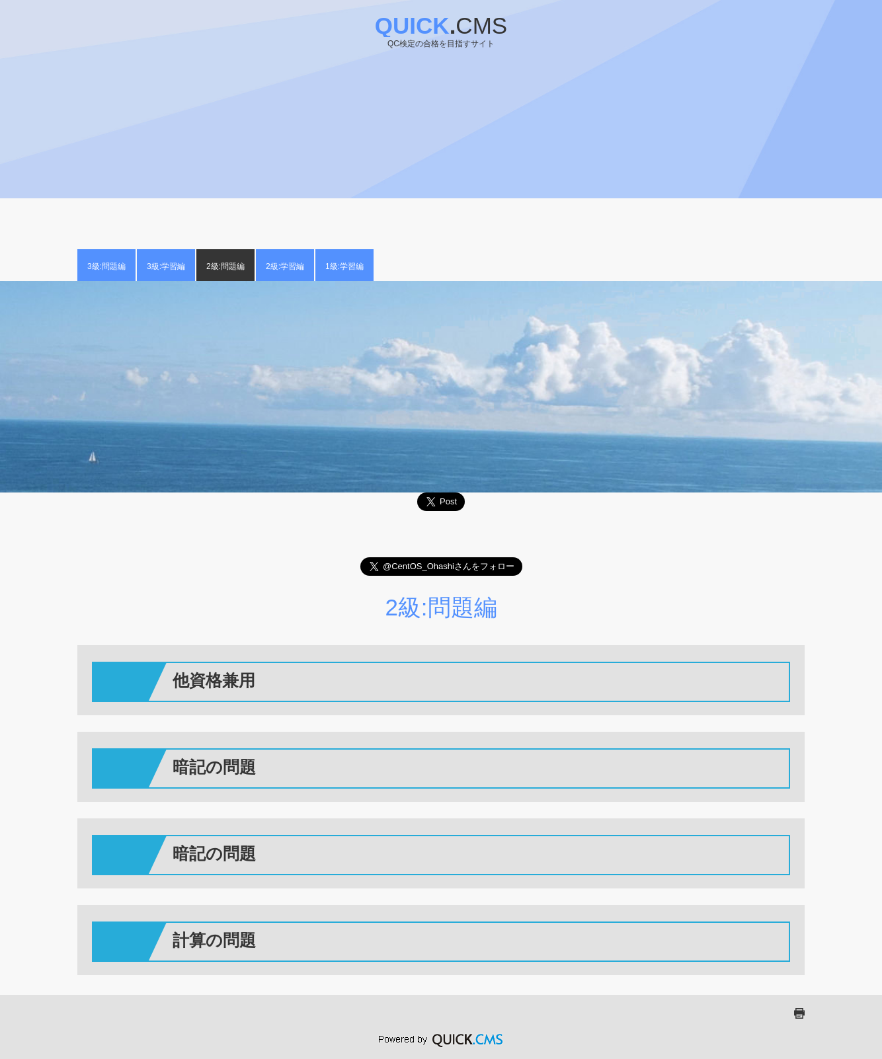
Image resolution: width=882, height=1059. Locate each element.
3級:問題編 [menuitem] (106, 266)
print (799, 1013)
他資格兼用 (214, 680)
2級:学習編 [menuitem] (285, 266)
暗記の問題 (214, 767)
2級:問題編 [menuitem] (225, 266)
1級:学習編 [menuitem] (344, 266)
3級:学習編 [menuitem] (166, 266)
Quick (441, 25)
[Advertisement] (441, 143)
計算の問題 (214, 940)
